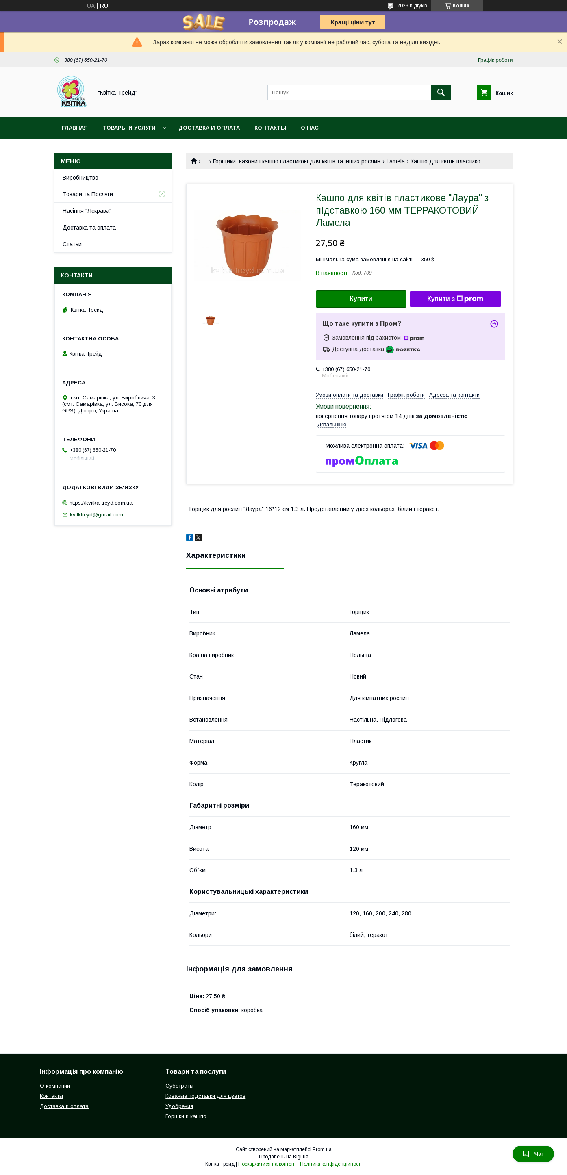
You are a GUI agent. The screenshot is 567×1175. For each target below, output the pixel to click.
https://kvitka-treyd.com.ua (101, 503)
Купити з (455, 299)
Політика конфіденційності (331, 1164)
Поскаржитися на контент (267, 1164)
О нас (310, 128)
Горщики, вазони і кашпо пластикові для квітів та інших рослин (296, 161)
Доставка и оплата (209, 128)
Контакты (270, 128)
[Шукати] (441, 92)
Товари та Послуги (88, 194)
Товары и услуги (129, 128)
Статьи (72, 244)
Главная (75, 128)
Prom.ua (322, 1149)
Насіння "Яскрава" (87, 211)
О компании (55, 1086)
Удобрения (179, 1106)
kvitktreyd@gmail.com (96, 515)
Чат (533, 1154)
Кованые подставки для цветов (205, 1096)
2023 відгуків (412, 6)
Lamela (396, 161)
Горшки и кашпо (185, 1116)
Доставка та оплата (89, 227)
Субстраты (179, 1086)
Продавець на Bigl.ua (283, 1157)
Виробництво (80, 177)
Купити (361, 298)
